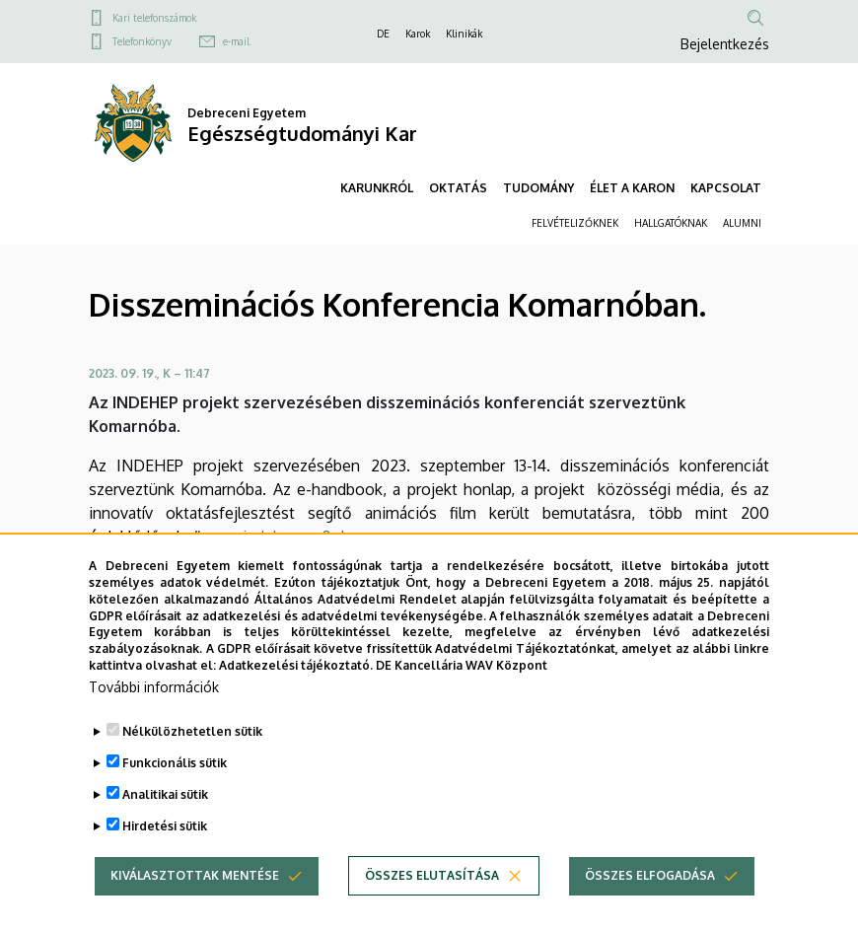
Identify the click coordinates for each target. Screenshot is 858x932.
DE (383, 33)
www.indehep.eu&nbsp (284, 536)
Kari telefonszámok (154, 18)
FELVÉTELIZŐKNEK (575, 223)
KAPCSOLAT (725, 187)
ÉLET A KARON (632, 187)
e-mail (236, 41)
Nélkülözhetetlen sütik (192, 760)
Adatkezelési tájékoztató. (296, 694)
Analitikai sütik (165, 824)
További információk (154, 716)
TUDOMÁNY (538, 187)
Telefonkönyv (142, 41)
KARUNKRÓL (376, 187)
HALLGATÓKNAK (670, 223)
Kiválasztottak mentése (194, 904)
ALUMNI (742, 223)
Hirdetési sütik (164, 855)
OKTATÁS (458, 187)
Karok (417, 33)
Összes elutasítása (432, 904)
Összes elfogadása (650, 904)
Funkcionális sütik (174, 792)
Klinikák (464, 33)
